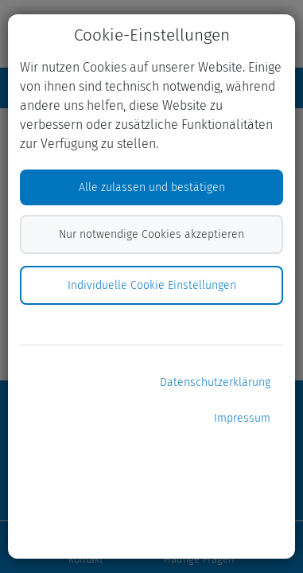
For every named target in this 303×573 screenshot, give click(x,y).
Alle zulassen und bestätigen (152, 187)
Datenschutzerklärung (215, 382)
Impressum (242, 418)
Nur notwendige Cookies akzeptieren (151, 234)
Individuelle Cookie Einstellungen (152, 285)
